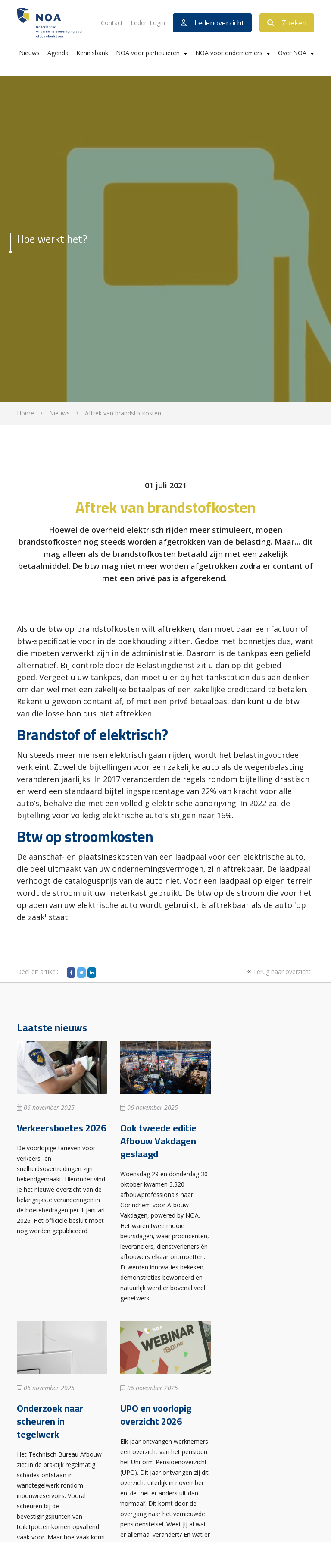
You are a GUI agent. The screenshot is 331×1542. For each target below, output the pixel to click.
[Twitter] (81, 972)
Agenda (58, 53)
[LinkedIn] (91, 972)
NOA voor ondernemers (228, 53)
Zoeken (286, 23)
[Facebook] (71, 972)
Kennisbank (92, 53)
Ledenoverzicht (212, 23)
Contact (112, 23)
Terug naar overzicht (278, 971)
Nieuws (29, 53)
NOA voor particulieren (148, 53)
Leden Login (148, 23)
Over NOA (292, 53)
